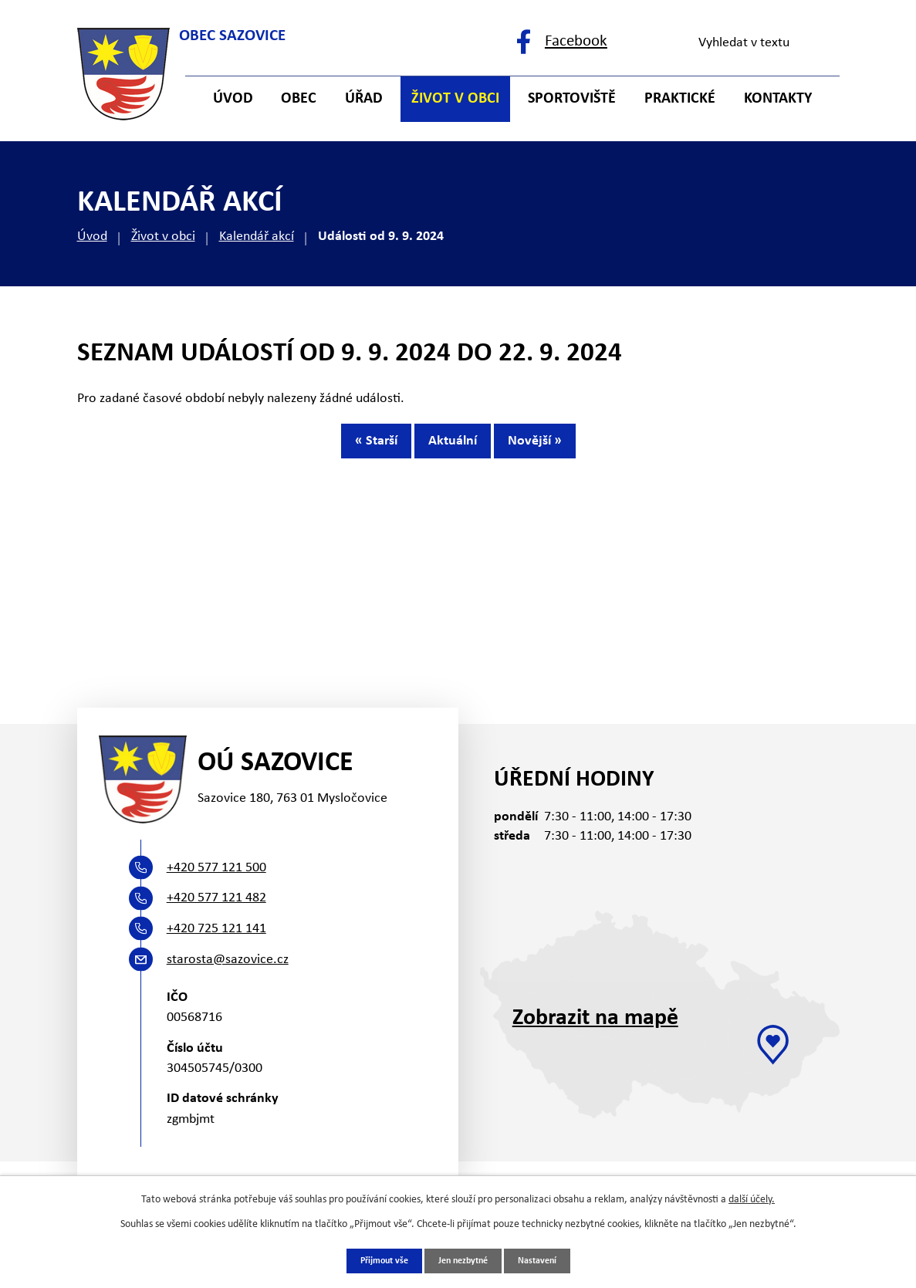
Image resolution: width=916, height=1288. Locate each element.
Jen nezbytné (464, 1260)
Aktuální (452, 448)
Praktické (679, 98)
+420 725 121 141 (216, 928)
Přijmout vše (375, 1260)
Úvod (92, 236)
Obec (298, 98)
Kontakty (778, 98)
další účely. (751, 1197)
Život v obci (163, 236)
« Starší (348, 448)
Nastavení (547, 1260)
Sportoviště (572, 98)
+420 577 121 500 (216, 867)
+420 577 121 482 (216, 898)
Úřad (364, 98)
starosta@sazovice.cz (228, 959)
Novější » (563, 448)
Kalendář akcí (256, 236)
